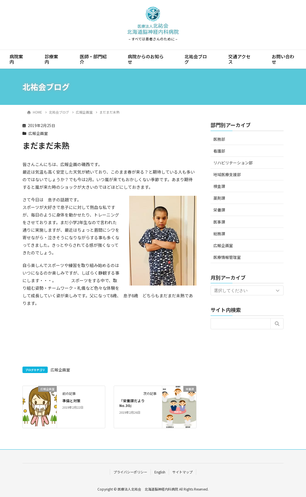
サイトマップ (182, 472)
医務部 (219, 139)
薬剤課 (219, 198)
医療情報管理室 (227, 257)
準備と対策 (71, 400)
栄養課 (219, 210)
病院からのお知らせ (146, 59)
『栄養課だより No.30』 (132, 403)
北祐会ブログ (195, 59)
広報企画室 (38, 133)
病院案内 (16, 59)
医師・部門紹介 (93, 59)
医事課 (219, 222)
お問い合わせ (283, 59)
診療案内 (51, 59)
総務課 (219, 233)
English (159, 472)
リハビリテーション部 (233, 162)
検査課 (219, 186)
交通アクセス (239, 59)
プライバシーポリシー (130, 472)
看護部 (219, 151)
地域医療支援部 (227, 174)
